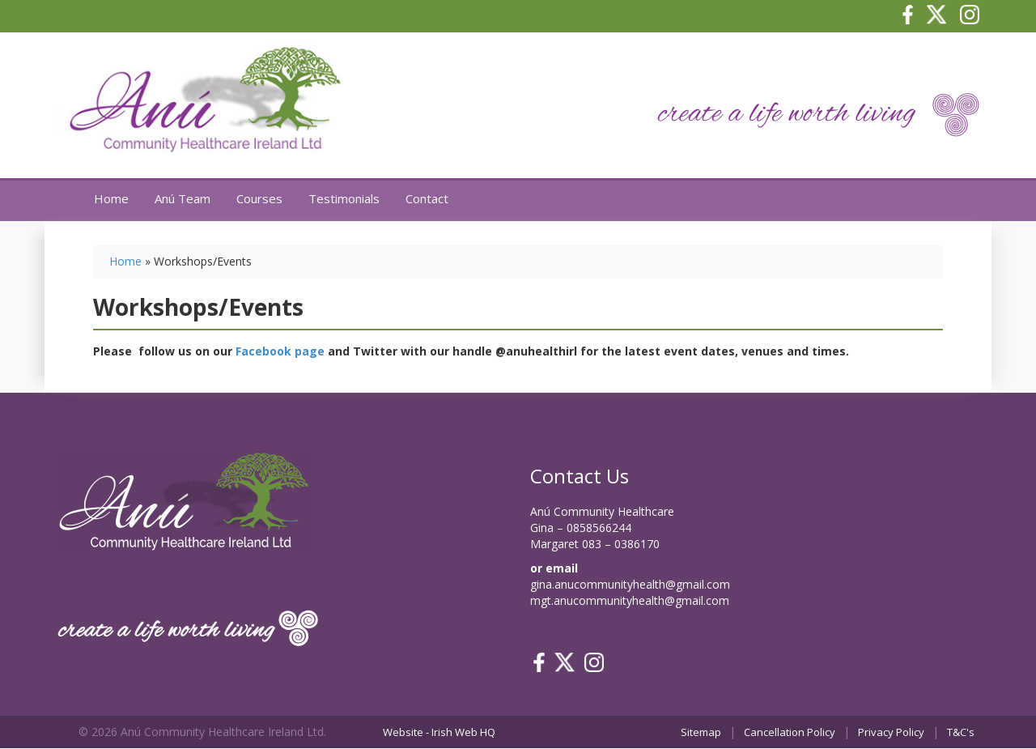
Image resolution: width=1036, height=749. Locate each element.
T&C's (960, 732)
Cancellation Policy (789, 732)
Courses (259, 198)
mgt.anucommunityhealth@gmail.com (629, 600)
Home (111, 198)
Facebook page (280, 351)
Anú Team (182, 198)
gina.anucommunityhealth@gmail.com (630, 584)
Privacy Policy (891, 732)
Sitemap (701, 732)
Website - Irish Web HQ (439, 732)
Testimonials (344, 198)
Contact (426, 198)
